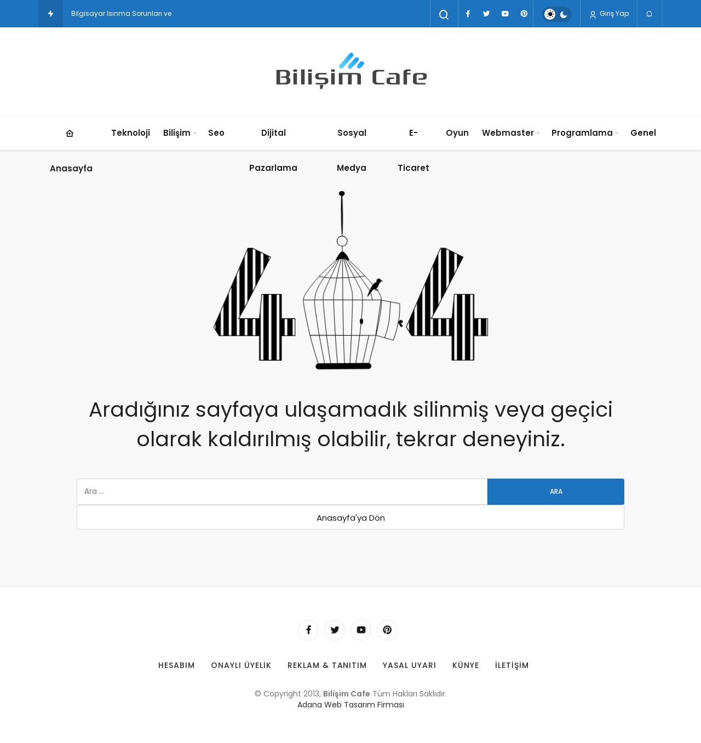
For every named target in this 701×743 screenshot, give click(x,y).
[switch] (557, 14)
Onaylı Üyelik (241, 665)
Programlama (582, 133)
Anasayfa (71, 145)
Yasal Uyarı (409, 665)
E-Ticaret (413, 150)
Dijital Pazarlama (273, 150)
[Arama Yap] (444, 14)
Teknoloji (130, 133)
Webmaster (508, 133)
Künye (465, 665)
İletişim (512, 665)
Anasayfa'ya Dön (351, 517)
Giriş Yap (609, 14)
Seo (216, 133)
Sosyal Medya (351, 150)
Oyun (457, 133)
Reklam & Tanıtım (327, 665)
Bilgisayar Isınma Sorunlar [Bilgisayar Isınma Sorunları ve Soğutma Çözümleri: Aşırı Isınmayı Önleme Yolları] (115, 13)
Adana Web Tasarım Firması (350, 704)
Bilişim (177, 133)
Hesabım (176, 665)
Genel (643, 133)
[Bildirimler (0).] (649, 14)
